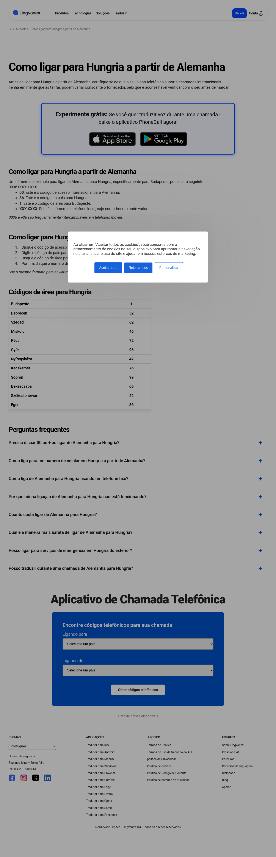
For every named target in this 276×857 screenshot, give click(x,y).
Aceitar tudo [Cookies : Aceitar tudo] (108, 268)
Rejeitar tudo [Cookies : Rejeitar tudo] (138, 268)
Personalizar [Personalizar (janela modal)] (169, 268)
